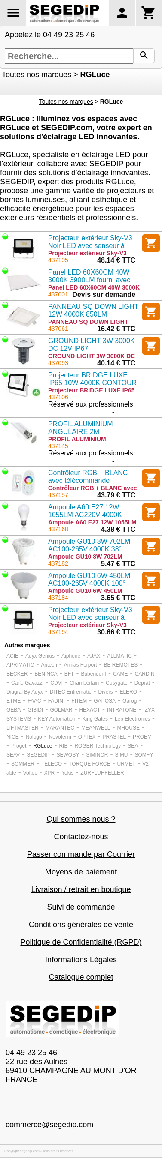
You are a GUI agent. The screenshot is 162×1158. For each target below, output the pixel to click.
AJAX (93, 656)
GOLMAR (61, 710)
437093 (58, 362)
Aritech (49, 665)
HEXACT (89, 710)
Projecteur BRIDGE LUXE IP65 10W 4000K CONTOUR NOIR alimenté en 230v (92, 382)
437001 (58, 294)
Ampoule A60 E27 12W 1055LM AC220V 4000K (85, 510)
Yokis (67, 773)
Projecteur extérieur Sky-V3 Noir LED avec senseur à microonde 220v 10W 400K (90, 617)
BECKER (17, 674)
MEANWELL (95, 728)
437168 (58, 529)
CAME (120, 674)
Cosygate (117, 683)
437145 (58, 446)
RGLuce (42, 746)
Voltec (30, 773)
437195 (58, 260)
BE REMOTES (121, 665)
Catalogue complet (81, 977)
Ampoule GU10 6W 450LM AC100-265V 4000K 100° (89, 579)
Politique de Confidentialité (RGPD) (80, 942)
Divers (105, 692)
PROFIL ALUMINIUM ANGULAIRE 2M (80, 427)
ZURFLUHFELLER (102, 773)
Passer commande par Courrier (81, 854)
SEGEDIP (38, 755)
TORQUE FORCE (89, 764)
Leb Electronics (132, 719)
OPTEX (87, 737)
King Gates (95, 719)
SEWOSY (67, 755)
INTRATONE (121, 710)
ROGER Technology (97, 746)
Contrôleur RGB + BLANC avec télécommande (88, 476)
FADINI (56, 701)
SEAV (13, 755)
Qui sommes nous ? (80, 819)
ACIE (12, 656)
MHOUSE (128, 728)
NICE (12, 737)
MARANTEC (60, 728)
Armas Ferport (80, 665)
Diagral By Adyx (24, 692)
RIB (63, 746)
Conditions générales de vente (81, 924)
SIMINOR (97, 755)
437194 (58, 631)
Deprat (142, 683)
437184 (58, 597)
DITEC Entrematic (71, 692)
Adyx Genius (40, 656)
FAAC (34, 701)
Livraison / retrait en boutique (81, 889)
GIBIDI (35, 710)
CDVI (56, 683)
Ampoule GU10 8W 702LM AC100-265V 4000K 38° (89, 545)
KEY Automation (56, 719)
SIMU (121, 755)
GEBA (13, 710)
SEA (133, 746)
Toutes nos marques (36, 74)
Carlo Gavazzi (27, 683)
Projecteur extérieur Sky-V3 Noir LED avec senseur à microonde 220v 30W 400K (90, 245)
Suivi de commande (81, 907)
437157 (58, 494)
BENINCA (45, 674)
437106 (58, 397)
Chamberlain (84, 683)
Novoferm (60, 737)
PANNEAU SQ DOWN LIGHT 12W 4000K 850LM (93, 310)
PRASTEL (114, 737)
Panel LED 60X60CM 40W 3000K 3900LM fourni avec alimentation (89, 280)
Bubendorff (93, 674)
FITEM (79, 701)
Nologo (34, 737)
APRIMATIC (20, 665)
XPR (49, 773)
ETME (13, 701)
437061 (58, 328)
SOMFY (144, 755)
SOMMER (22, 764)
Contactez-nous (81, 836)
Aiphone (70, 656)
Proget (18, 746)
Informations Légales (81, 959)
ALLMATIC (119, 656)
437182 (58, 563)
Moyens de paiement (81, 872)
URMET (126, 764)
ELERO (128, 692)
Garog (129, 701)
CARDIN (145, 674)
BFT (69, 674)
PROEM (142, 737)
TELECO (51, 764)
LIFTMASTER (22, 728)
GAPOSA (105, 701)
